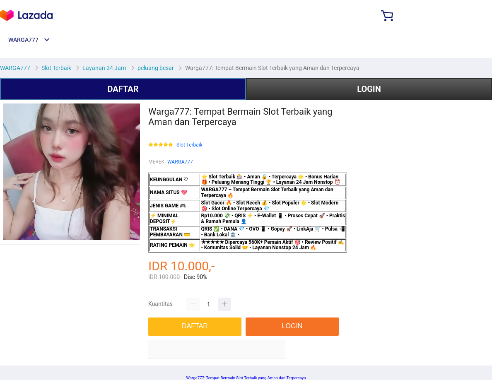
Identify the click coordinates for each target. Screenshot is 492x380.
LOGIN (369, 89)
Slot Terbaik (189, 145)
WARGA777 (180, 162)
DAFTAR (122, 89)
